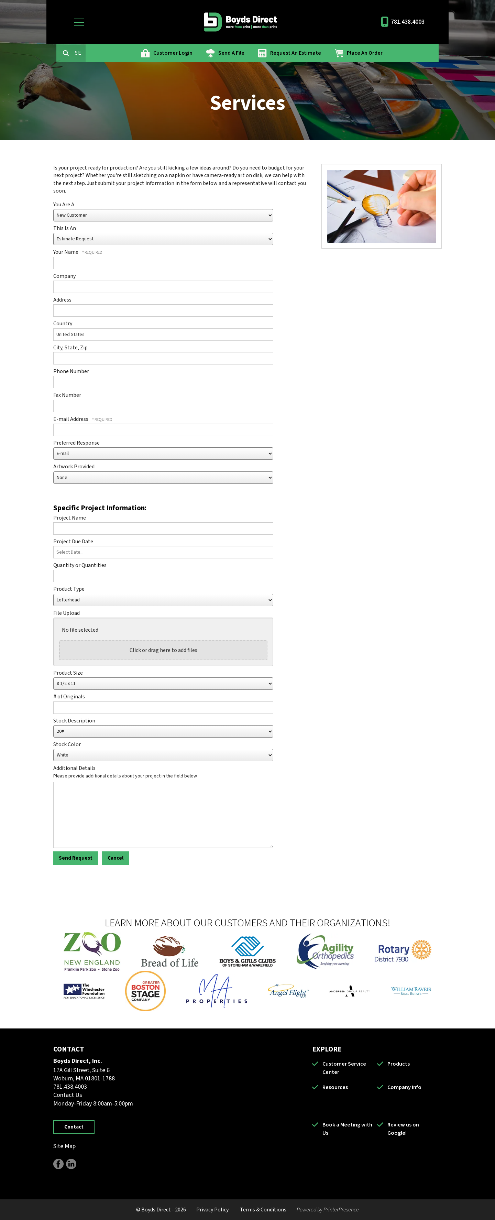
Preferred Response (76, 443)
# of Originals (69, 696)
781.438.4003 (408, 22)
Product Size (68, 673)
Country (62, 323)
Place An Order (394, 53)
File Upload (66, 613)
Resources (335, 1087)
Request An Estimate (324, 53)
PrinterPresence (341, 1209)
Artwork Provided (74, 466)
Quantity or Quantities (80, 565)
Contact (74, 1127)
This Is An (64, 228)
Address (62, 300)
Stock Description (74, 721)
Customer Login (202, 53)
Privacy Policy (212, 1209)
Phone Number (71, 371)
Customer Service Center (344, 1068)
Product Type (69, 589)
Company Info (404, 1087)
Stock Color (67, 744)
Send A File (261, 53)
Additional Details (74, 768)
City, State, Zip (70, 347)
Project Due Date (73, 541)
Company (64, 276)
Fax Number (67, 395)
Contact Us (67, 1095)
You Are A (63, 204)
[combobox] (109, 53)
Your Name (66, 252)
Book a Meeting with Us (347, 1129)
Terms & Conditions (263, 1209)
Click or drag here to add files (163, 650)
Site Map (64, 1146)
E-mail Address (71, 419)
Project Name (69, 518)
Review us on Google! (403, 1129)
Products (398, 1064)
